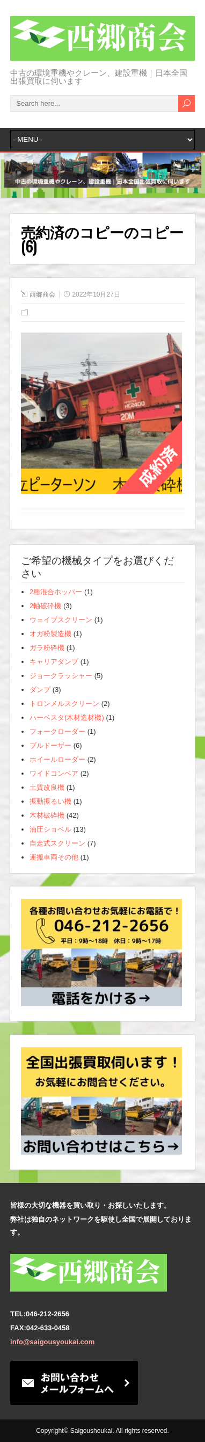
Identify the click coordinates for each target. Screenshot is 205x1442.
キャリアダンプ (54, 662)
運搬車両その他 (54, 857)
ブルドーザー (50, 745)
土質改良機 (47, 787)
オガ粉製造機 (50, 634)
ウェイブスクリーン (61, 620)
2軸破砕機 (45, 606)
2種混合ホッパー (56, 592)
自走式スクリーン (57, 843)
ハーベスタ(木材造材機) (67, 717)
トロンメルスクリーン (64, 704)
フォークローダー (57, 731)
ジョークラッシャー (61, 676)
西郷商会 (42, 294)
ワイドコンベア (54, 773)
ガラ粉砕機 (47, 648)
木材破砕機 (47, 815)
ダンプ (40, 690)
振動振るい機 (50, 801)
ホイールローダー (57, 759)
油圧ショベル (50, 829)
